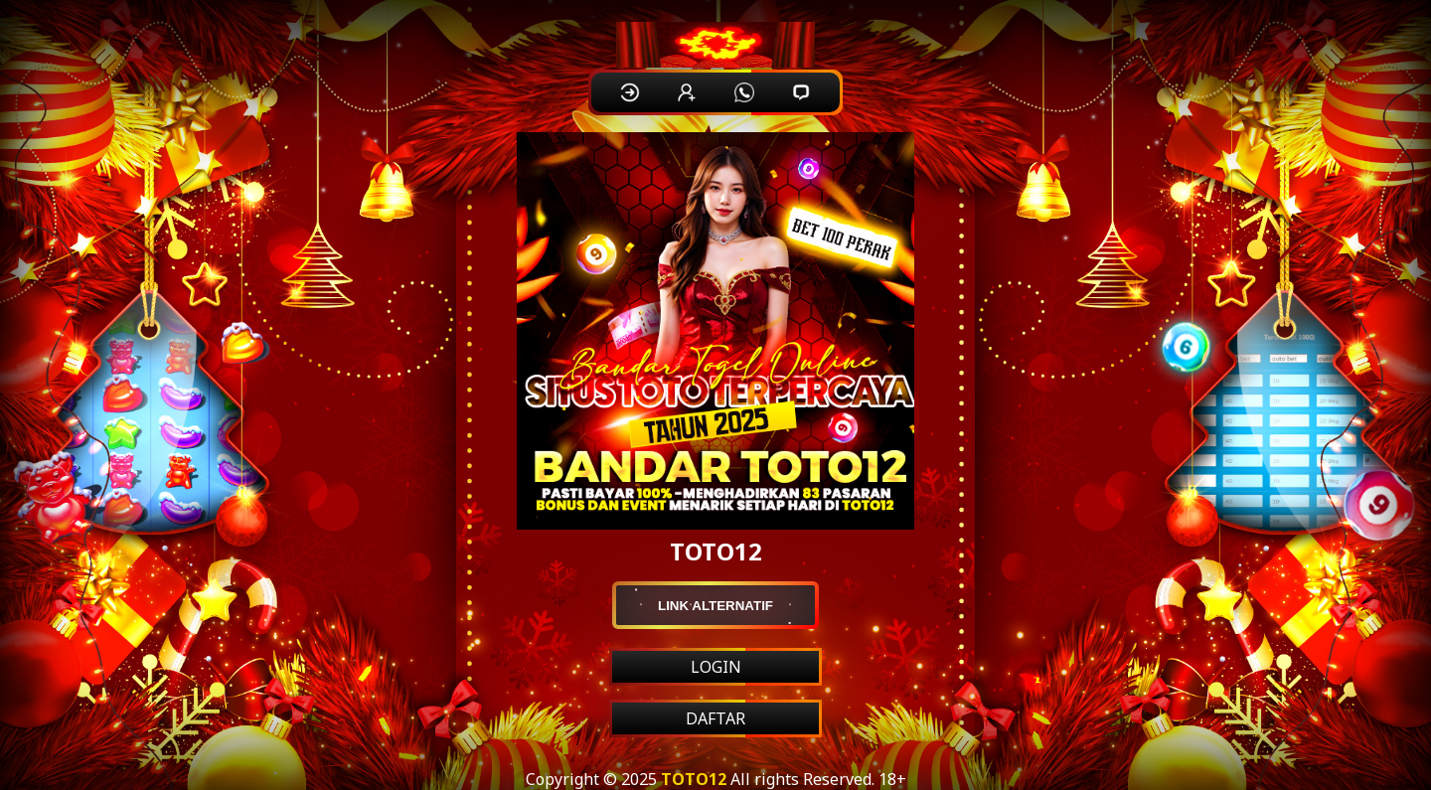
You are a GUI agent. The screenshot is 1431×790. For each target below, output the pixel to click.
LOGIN (716, 667)
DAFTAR (715, 718)
